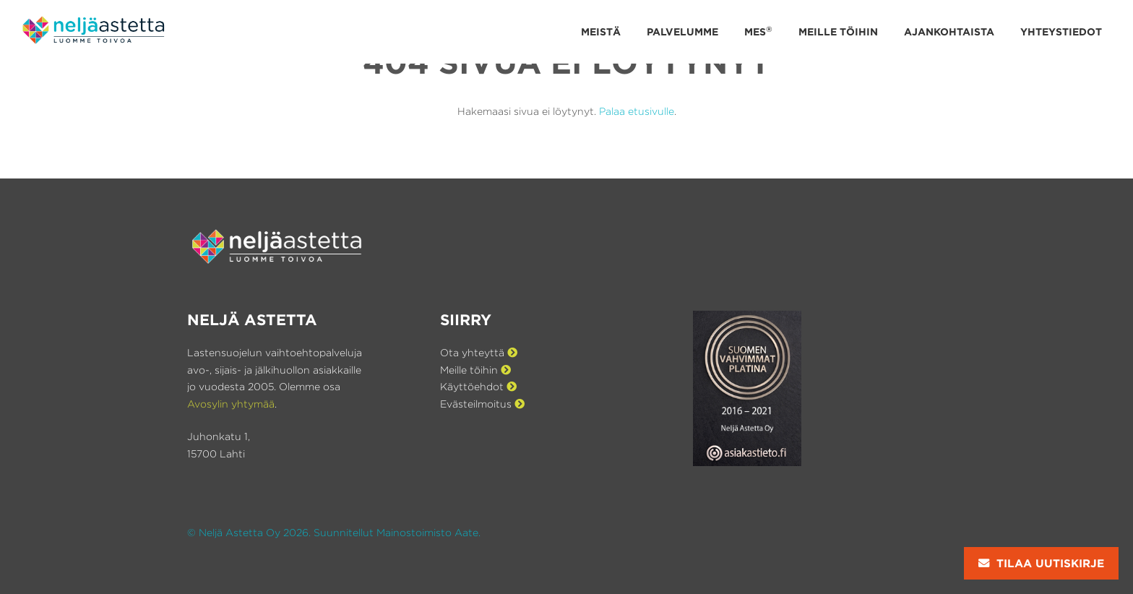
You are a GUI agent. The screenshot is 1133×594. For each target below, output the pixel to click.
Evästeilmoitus (482, 403)
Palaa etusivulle (636, 111)
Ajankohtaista (949, 31)
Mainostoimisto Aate (427, 532)
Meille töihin (838, 31)
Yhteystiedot (1061, 31)
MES (758, 31)
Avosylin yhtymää (231, 403)
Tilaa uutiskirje (1041, 563)
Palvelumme (682, 31)
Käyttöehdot (478, 386)
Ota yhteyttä (478, 352)
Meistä (601, 31)
